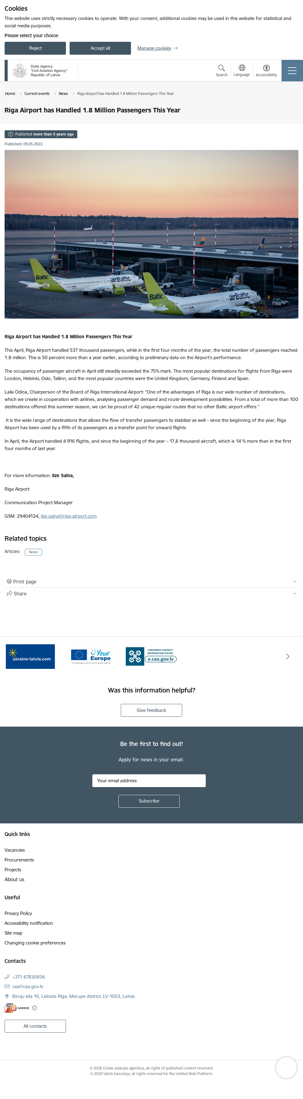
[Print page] (151, 581)
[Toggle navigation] (292, 70)
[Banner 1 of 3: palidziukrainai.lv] (30, 656)
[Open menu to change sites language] (242, 71)
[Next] (288, 656)
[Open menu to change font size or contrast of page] (266, 71)
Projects (13, 870)
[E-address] (17, 1008)
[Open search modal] (222, 71)
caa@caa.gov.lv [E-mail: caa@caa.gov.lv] (27, 986)
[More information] (34, 1008)
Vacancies (15, 850)
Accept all (100, 48)
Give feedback (151, 710)
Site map (13, 933)
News (33, 552)
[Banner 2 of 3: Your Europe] (91, 656)
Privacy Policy (18, 913)
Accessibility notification (29, 923)
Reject (35, 48)
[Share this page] (151, 593)
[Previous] (15, 656)
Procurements (19, 860)
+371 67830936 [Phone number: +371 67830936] (28, 977)
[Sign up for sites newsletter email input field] (149, 780)
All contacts (35, 1026)
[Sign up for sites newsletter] (149, 801)
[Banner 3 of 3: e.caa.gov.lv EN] (151, 656)
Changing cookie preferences (35, 943)
